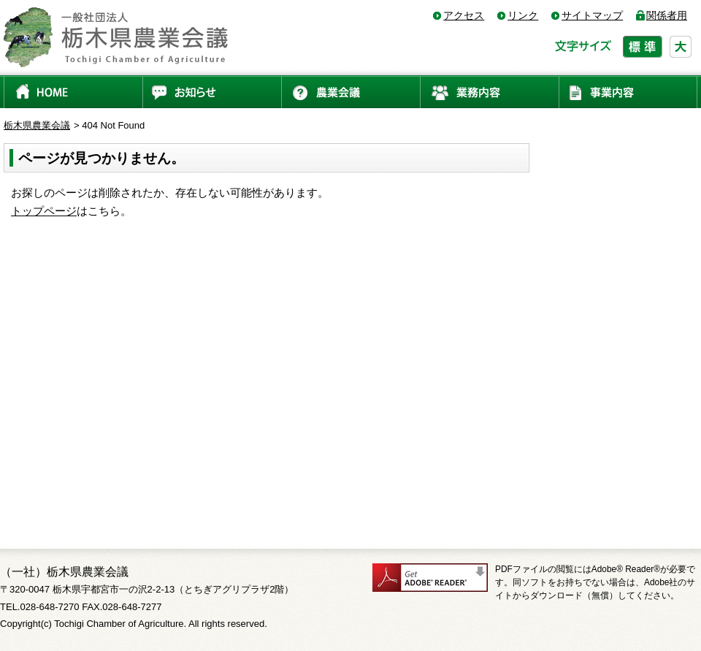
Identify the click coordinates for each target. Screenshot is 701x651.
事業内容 (628, 91)
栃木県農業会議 (37, 125)
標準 (642, 47)
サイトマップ (592, 15)
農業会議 (350, 91)
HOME (73, 91)
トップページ (44, 211)
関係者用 (666, 15)
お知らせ (211, 91)
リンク (522, 15)
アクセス (463, 15)
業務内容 (489, 91)
